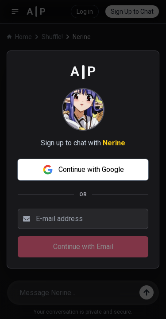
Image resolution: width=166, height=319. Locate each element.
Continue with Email (83, 246)
